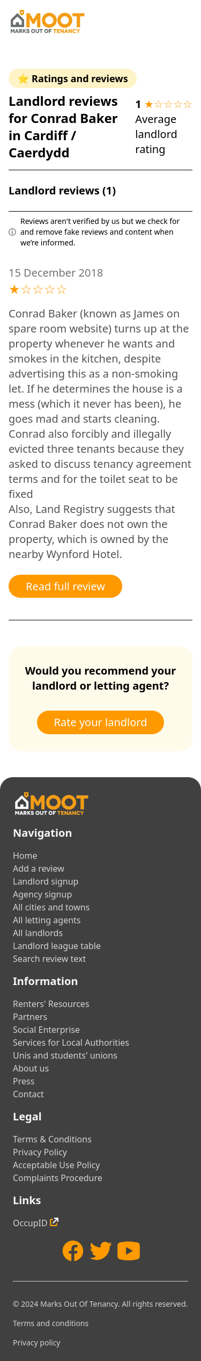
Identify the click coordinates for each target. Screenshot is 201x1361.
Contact (28, 1094)
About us (31, 1068)
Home (25, 856)
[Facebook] (73, 1251)
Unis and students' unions (65, 1055)
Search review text (49, 959)
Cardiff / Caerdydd (42, 143)
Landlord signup (45, 881)
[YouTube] (129, 1251)
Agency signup (42, 894)
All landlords (38, 933)
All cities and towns (51, 907)
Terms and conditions (50, 1323)
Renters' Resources (51, 1004)
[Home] (47, 21)
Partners (30, 1017)
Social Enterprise (46, 1030)
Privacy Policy (40, 1152)
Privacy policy (37, 1342)
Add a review (38, 868)
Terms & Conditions (52, 1139)
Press (23, 1081)
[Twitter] (101, 1251)
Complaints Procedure (57, 1178)
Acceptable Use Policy (56, 1165)
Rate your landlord (100, 722)
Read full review (65, 586)
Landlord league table (57, 946)
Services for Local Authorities (71, 1042)
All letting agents (47, 920)
